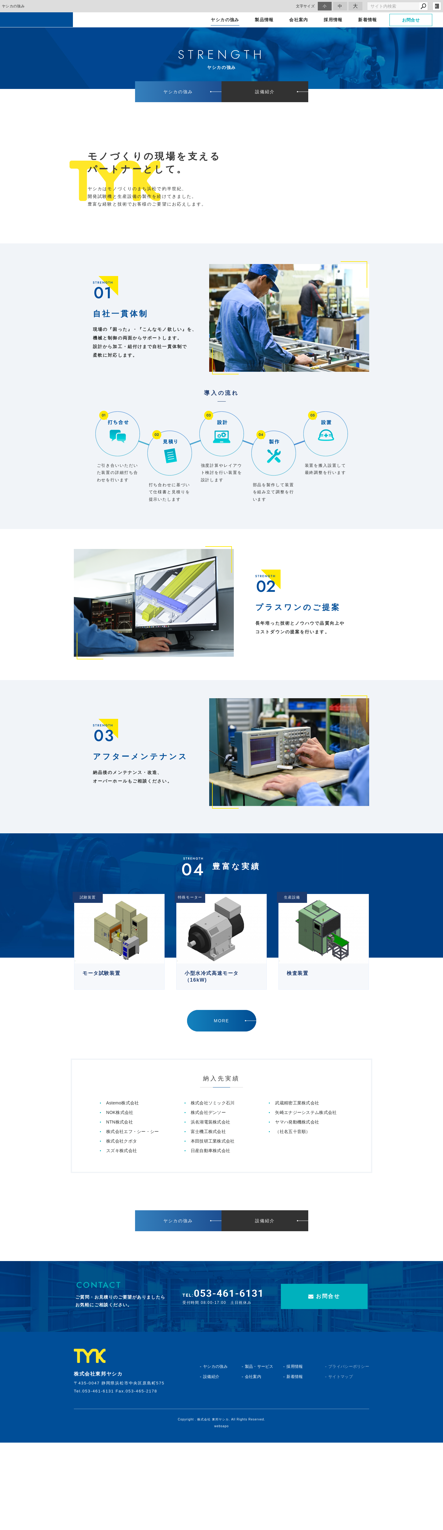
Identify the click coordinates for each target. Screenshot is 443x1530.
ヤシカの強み (215, 1454)
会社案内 (253, 1464)
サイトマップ (337, 1464)
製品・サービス (259, 1454)
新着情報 (294, 1464)
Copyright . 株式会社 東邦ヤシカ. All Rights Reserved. (221, 1506)
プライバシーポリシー (337, 1454)
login (437, 6)
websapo (221, 1513)
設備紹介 (211, 1464)
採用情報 (294, 1454)
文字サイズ (305, 6)
